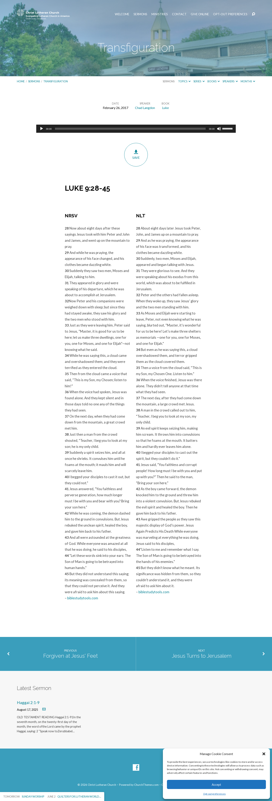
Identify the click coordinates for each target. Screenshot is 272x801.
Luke (165, 108)
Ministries (159, 14)
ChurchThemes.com (146, 784)
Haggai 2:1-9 (28, 702)
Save (136, 154)
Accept (216, 784)
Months (248, 81)
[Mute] (219, 129)
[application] (136, 129)
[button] (264, 754)
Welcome (122, 14)
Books (213, 81)
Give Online (200, 14)
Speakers (230, 81)
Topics (184, 81)
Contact (179, 14)
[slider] (130, 129)
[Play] (41, 129)
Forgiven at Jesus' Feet (70, 656)
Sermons (140, 14)
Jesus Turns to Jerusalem (201, 656)
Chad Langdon (145, 108)
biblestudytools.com (82, 598)
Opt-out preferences (214, 793)
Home (21, 81)
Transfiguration (55, 81)
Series (198, 81)
